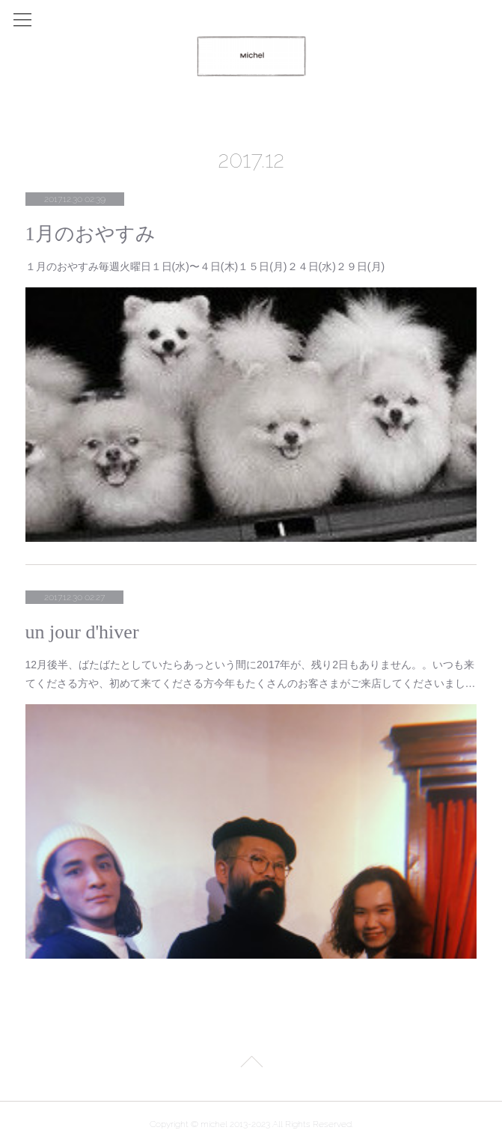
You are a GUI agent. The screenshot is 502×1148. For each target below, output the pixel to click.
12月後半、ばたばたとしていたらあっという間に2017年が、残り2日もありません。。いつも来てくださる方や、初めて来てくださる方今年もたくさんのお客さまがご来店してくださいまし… (250, 674)
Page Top (251, 1064)
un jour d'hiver (82, 632)
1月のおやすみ (90, 234)
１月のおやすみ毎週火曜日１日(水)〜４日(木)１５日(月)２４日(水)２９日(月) (205, 266)
